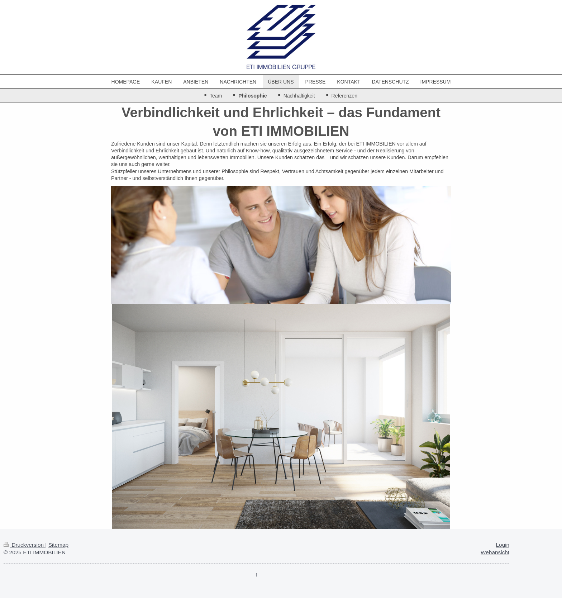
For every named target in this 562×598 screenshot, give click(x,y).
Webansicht (495, 552)
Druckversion (24, 545)
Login (503, 545)
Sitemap (58, 545)
